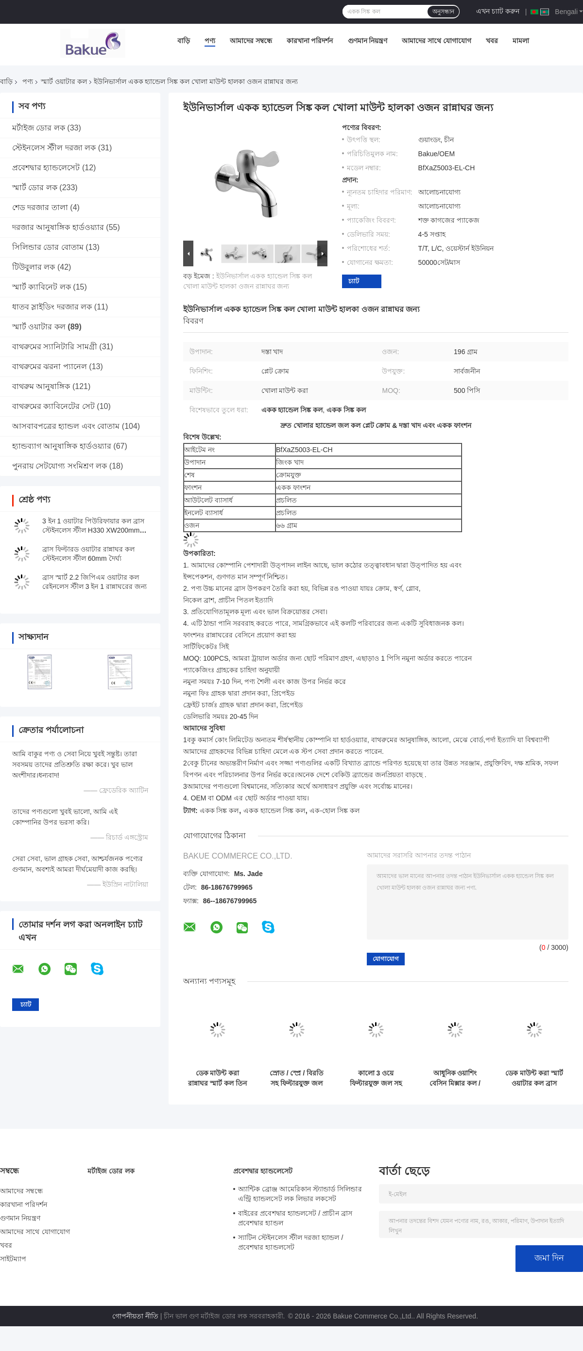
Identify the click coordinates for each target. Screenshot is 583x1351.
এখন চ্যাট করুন (497, 11)
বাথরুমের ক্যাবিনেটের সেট (53, 406)
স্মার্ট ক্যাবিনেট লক (41, 287)
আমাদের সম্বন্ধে (251, 41)
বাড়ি (183, 41)
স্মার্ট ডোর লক (34, 187)
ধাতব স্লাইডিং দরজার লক (52, 307)
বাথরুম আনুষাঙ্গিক (41, 386)
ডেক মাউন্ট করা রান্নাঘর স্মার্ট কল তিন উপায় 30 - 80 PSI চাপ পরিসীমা (217, 1078)
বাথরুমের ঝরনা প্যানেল (49, 366)
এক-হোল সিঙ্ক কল (334, 810)
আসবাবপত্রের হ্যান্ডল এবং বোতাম (66, 426)
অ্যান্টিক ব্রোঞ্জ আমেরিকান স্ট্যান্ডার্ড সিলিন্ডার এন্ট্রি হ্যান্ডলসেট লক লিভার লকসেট (300, 1194)
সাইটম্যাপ (13, 1259)
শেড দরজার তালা (40, 207)
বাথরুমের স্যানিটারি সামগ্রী (54, 346)
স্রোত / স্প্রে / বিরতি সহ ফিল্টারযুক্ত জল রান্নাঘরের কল (297, 1078)
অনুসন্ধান (443, 11)
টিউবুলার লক (33, 267)
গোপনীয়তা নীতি (135, 1316)
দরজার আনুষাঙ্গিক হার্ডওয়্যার (58, 227)
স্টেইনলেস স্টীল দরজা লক (54, 148)
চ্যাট (353, 281)
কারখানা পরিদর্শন (310, 41)
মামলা (521, 41)
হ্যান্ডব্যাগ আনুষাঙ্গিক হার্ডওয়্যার (61, 446)
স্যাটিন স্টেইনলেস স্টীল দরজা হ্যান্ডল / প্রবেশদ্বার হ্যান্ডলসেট (290, 1242)
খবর (492, 41)
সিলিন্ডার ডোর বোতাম (48, 247)
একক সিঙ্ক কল (219, 810)
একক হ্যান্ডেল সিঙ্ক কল (274, 810)
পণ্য (210, 41)
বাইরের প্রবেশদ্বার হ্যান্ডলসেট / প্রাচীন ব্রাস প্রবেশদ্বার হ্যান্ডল (295, 1218)
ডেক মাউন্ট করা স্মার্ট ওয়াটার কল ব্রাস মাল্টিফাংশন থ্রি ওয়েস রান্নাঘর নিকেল (534, 1078)
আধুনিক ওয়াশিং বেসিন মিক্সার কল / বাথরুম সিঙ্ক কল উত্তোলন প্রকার (454, 1078)
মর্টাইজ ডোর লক (38, 128)
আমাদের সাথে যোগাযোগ (436, 41)
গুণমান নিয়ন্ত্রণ (368, 41)
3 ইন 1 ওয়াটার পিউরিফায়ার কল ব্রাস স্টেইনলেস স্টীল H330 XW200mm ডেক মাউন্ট (93, 530)
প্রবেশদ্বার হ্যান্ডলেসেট (46, 167)
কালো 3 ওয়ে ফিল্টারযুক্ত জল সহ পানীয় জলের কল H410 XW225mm (375, 1078)
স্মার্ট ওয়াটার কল (64, 81)
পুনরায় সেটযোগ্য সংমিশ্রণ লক (59, 466)
